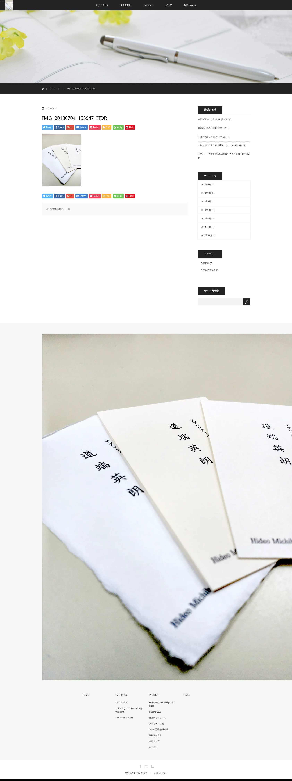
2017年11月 (206, 235)
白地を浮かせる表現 (207, 119)
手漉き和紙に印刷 (206, 137)
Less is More (120, 702)
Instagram (146, 762)
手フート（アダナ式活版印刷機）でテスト (218, 154)
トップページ (102, 5)
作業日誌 (205, 263)
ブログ (168, 5)
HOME (84, 694)
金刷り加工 (153, 738)
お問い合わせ (190, 5)
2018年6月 (206, 218)
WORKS (152, 694)
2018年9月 (206, 193)
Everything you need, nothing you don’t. (127, 709)
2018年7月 (206, 210)
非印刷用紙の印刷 (206, 128)
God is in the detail (123, 716)
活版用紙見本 (154, 733)
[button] (61, 160)
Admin (60, 209)
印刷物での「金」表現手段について (214, 145)
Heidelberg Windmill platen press (160, 704)
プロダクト (148, 5)
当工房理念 (125, 5)
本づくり (152, 744)
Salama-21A (154, 711)
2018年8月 (206, 201)
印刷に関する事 (208, 270)
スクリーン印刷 (155, 722)
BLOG (185, 694)
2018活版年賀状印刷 (157, 727)
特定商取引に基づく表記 (136, 769)
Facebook (140, 762)
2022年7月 (206, 184)
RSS (151, 762)
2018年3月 (206, 227)
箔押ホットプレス (156, 716)
